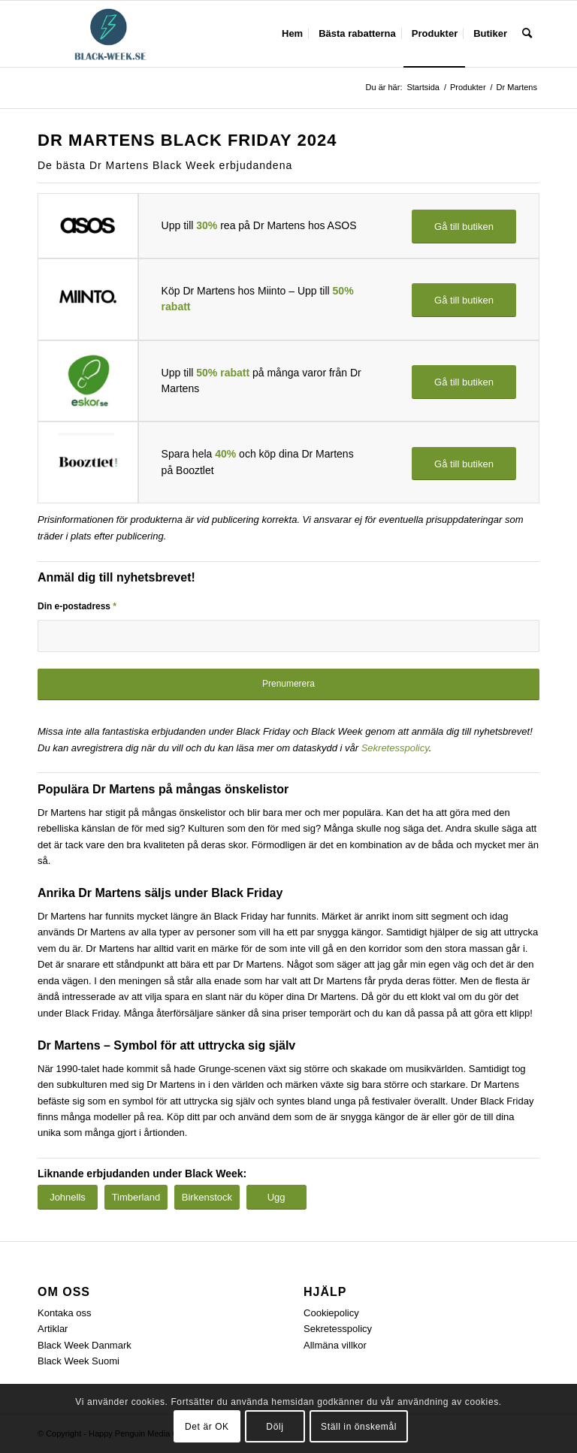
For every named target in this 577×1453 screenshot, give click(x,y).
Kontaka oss (65, 1313)
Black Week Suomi (78, 1361)
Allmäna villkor (335, 1345)
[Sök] (527, 34)
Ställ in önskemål (359, 1426)
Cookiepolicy (331, 1313)
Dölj (274, 1426)
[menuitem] (292, 34)
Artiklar (53, 1328)
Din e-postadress (77, 606)
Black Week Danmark (84, 1345)
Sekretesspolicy (395, 748)
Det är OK (207, 1426)
